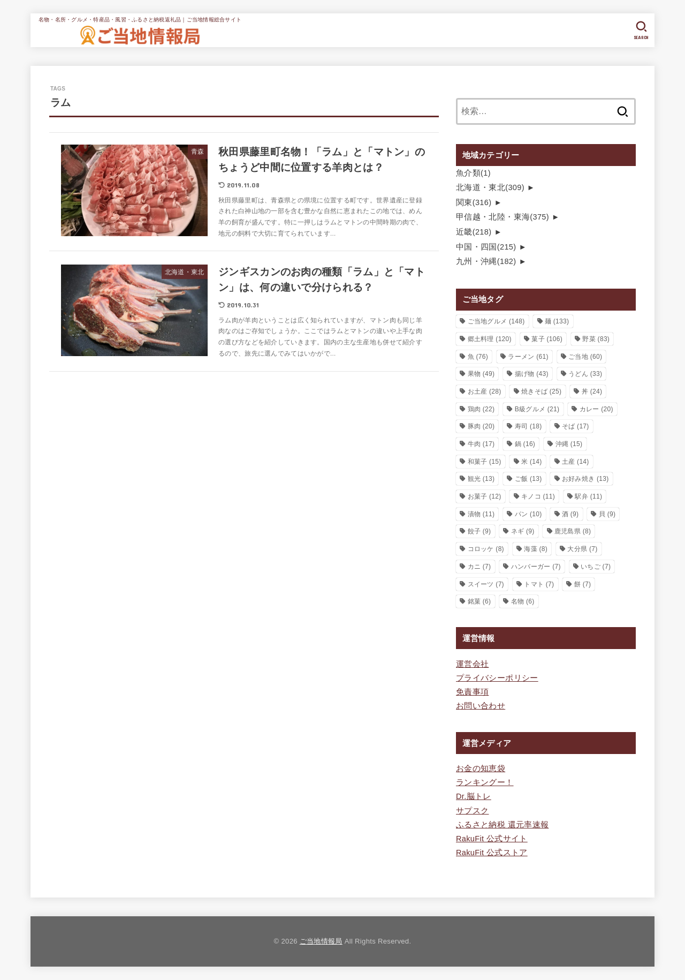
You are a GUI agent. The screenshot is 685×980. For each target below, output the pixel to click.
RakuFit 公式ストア (492, 852)
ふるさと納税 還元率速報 (502, 824)
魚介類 (473, 173)
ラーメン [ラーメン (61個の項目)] (528, 356)
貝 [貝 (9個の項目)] (607, 514)
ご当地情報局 (321, 941)
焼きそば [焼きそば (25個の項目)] (541, 391)
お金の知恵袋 (480, 768)
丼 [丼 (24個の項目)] (592, 391)
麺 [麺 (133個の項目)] (557, 321)
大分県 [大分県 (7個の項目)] (582, 549)
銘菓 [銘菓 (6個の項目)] (479, 601)
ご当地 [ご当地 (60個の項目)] (585, 356)
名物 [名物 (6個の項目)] (523, 601)
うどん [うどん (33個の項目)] (585, 374)
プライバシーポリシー (497, 678)
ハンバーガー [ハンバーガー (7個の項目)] (536, 566)
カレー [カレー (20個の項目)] (596, 409)
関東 (473, 202)
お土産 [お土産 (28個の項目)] (484, 391)
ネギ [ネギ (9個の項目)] (523, 531)
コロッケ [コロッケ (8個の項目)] (486, 549)
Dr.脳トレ (473, 796)
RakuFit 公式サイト (492, 838)
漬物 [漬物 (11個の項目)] (481, 514)
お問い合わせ (480, 706)
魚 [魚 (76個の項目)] (478, 356)
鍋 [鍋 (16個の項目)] (525, 444)
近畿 (473, 232)
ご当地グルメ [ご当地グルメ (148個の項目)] (496, 321)
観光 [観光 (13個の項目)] (481, 479)
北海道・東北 (490, 187)
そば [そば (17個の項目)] (575, 426)
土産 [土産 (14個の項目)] (575, 461)
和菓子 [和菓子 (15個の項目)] (484, 461)
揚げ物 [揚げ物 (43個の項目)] (532, 374)
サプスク (472, 810)
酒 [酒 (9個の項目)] (570, 514)
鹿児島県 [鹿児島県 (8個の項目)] (572, 531)
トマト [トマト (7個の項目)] (539, 584)
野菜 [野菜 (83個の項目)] (596, 339)
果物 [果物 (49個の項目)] (481, 374)
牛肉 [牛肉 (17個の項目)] (481, 444)
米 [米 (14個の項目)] (531, 461)
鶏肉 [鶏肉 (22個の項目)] (481, 409)
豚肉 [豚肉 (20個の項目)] (481, 426)
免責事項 (472, 692)
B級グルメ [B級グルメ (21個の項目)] (537, 409)
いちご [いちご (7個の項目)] (596, 566)
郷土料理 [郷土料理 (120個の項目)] (490, 339)
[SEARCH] (641, 30)
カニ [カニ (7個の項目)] (479, 566)
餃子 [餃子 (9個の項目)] (479, 531)
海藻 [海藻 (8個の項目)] (535, 549)
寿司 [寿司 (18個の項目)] (528, 426)
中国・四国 (486, 247)
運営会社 (472, 664)
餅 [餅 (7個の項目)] (582, 584)
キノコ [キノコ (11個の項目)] (538, 496)
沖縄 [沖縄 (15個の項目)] (569, 444)
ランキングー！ (485, 782)
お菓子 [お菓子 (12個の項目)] (484, 496)
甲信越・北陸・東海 (502, 217)
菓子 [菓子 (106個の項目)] (546, 339)
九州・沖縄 (486, 261)
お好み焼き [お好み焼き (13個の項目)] (585, 479)
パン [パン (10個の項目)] (528, 514)
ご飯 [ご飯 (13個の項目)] (528, 479)
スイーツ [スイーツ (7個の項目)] (486, 584)
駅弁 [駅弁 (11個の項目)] (588, 496)
